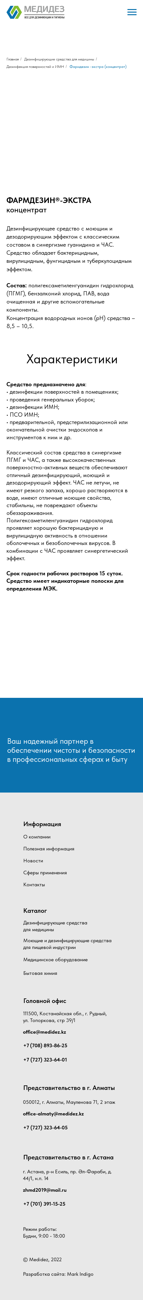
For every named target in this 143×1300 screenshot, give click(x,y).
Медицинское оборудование (55, 959)
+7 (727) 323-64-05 (45, 1127)
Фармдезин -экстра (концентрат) (98, 66)
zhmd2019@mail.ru (45, 1190)
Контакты (34, 884)
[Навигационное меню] (132, 12)
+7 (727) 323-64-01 (45, 1060)
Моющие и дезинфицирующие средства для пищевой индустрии (67, 943)
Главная (12, 59)
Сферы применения (45, 872)
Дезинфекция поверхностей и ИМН (35, 66)
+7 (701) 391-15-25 (44, 1204)
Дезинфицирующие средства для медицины (59, 59)
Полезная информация (48, 849)
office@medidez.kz (44, 1032)
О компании (36, 837)
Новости (33, 861)
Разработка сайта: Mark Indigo (58, 1274)
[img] (39, 721)
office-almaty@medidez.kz (53, 1114)
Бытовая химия (40, 973)
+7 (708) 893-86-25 (45, 1045)
